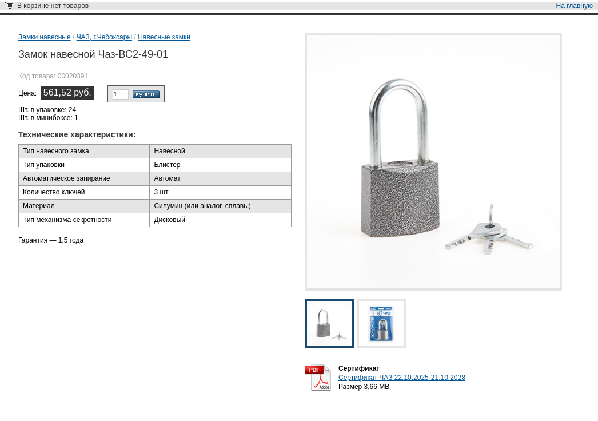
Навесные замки (164, 37)
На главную (574, 6)
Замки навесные (44, 37)
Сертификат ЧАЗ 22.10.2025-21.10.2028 (401, 378)
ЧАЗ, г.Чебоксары (104, 37)
